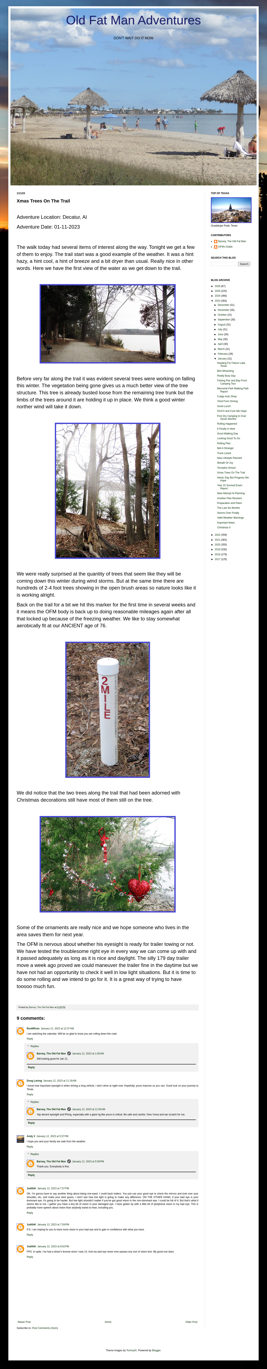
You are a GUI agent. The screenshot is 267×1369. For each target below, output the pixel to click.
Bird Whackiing (225, 370)
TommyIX (131, 1350)
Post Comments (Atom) (45, 1328)
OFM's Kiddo (225, 246)
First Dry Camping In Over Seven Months (231, 417)
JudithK (31, 1188)
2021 (218, 539)
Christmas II (223, 527)
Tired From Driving (227, 401)
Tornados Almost (226, 467)
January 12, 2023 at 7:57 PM (53, 1188)
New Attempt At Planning (231, 493)
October (222, 314)
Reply (30, 1038)
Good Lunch (224, 406)
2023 (218, 300)
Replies (34, 1046)
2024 (218, 295)
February (223, 353)
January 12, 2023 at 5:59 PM (88, 1161)
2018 (218, 554)
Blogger (156, 1350)
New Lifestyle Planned (229, 458)
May (220, 339)
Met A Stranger (225, 448)
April (220, 344)
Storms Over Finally (228, 512)
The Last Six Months (228, 507)
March (221, 349)
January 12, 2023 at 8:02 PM (53, 1246)
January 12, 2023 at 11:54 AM (88, 1109)
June (221, 334)
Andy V (31, 1136)
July (220, 329)
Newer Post (24, 1322)
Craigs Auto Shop (227, 396)
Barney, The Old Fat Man (51, 1053)
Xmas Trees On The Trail (231, 472)
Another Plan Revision (229, 498)
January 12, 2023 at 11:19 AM (59, 1080)
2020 (218, 544)
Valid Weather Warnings (230, 517)
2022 (218, 534)
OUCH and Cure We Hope (232, 411)
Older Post (191, 1322)
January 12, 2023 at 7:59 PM (53, 1224)
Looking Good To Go (228, 438)
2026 (218, 286)
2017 (218, 559)
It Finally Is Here (226, 428)
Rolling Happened (227, 423)
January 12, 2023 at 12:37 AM (57, 1028)
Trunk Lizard (224, 453)
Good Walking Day (227, 433)
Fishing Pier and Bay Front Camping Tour (232, 382)
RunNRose (33, 1028)
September (224, 319)
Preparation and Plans (229, 503)
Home (108, 1322)
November (224, 310)
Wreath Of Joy (225, 462)
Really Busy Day (226, 375)
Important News (226, 522)
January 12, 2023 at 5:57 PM (52, 1136)
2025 (218, 291)
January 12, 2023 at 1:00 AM (88, 1053)
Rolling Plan (223, 443)
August (222, 324)
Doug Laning (34, 1080)
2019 (218, 549)
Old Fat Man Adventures (133, 20)
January (222, 358)
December (224, 305)
